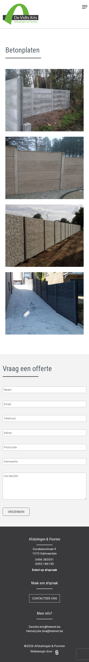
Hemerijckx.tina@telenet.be (44, 631)
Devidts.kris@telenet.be (44, 626)
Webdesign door (44, 651)
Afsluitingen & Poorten (49, 646)
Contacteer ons (44, 598)
